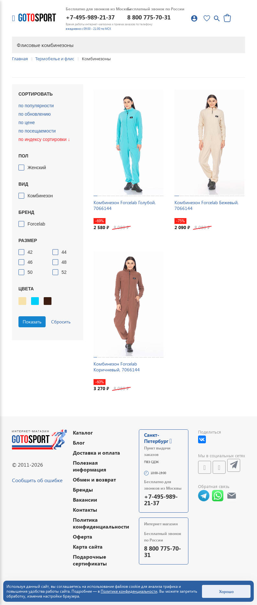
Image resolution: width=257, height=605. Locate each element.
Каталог (83, 432)
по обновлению (34, 114)
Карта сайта (88, 546)
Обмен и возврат (94, 479)
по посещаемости (37, 131)
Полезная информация (89, 466)
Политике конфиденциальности (129, 591)
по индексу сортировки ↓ (44, 139)
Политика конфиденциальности (101, 523)
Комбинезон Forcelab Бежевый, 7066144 (206, 205)
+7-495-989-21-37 (90, 17)
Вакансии (85, 499)
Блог (79, 442)
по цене (26, 122)
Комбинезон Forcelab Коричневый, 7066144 (117, 367)
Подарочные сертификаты (90, 560)
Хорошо (226, 591)
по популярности (36, 105)
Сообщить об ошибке (37, 480)
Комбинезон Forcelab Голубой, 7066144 (125, 205)
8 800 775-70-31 (149, 17)
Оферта (82, 536)
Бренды (83, 489)
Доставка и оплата (96, 452)
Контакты (85, 509)
